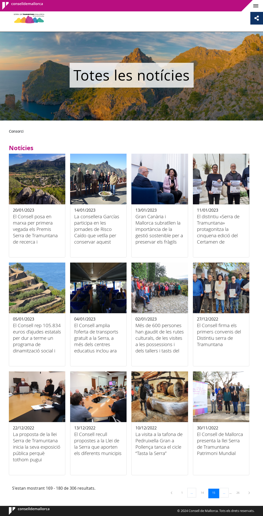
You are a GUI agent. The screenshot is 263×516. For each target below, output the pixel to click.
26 (239, 492)
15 (215, 492)
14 (204, 492)
